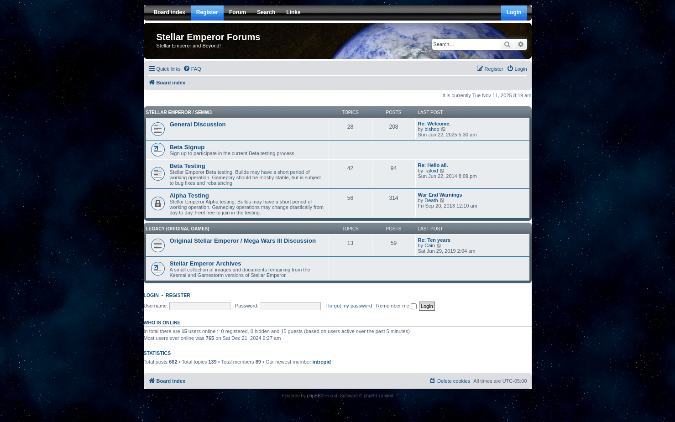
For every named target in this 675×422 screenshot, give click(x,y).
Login (151, 295)
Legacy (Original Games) (177, 228)
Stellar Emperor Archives (205, 263)
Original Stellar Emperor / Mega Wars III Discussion (243, 240)
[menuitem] (192, 68)
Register (178, 295)
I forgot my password (348, 305)
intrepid (322, 362)
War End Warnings (440, 195)
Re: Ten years (434, 240)
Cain (429, 245)
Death (431, 200)
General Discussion (198, 124)
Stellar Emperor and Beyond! (189, 45)
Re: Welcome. (434, 123)
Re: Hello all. (433, 165)
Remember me (396, 305)
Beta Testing (187, 165)
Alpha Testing (189, 195)
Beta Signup (187, 147)
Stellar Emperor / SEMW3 (179, 112)
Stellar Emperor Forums (209, 37)
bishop (431, 129)
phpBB (314, 395)
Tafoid (431, 170)
